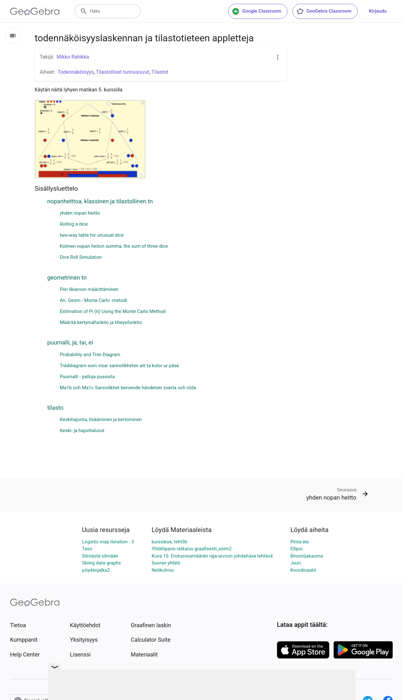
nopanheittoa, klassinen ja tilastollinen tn (100, 201)
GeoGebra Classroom (323, 11)
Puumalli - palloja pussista (87, 376)
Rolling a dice (74, 224)
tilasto (55, 407)
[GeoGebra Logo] (35, 11)
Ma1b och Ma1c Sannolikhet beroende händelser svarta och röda (128, 387)
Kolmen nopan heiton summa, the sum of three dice (114, 246)
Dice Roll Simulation (81, 257)
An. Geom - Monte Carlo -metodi (93, 300)
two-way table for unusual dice (92, 235)
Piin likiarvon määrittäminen (89, 289)
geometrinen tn (67, 277)
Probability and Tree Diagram (90, 354)
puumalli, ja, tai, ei (70, 342)
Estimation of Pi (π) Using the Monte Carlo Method (113, 311)
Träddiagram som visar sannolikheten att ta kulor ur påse (119, 365)
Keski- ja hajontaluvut (82, 430)
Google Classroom (256, 11)
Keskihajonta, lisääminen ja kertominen (101, 419)
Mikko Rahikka (73, 57)
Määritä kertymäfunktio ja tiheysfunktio (101, 322)
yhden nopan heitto (80, 213)
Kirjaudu (378, 11)
